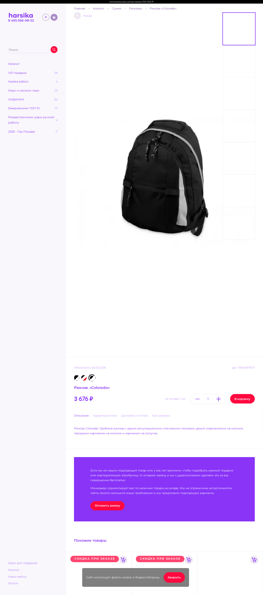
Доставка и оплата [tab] (134, 415)
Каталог (14, 570)
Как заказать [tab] (161, 415)
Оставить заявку (107, 505)
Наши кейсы (17, 576)
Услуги (13, 583)
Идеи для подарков (22, 563)
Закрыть (174, 577)
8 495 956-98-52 (21, 20)
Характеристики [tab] (105, 415)
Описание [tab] (81, 415)
